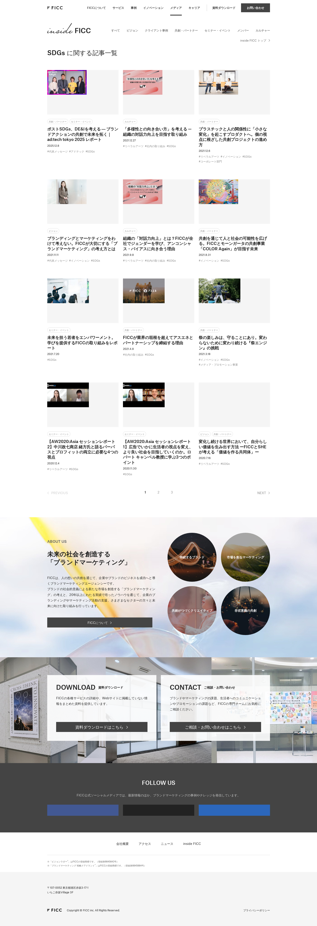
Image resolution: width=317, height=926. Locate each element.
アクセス (145, 844)
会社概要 (122, 844)
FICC (69, 30)
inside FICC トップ (253, 40)
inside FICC (192, 844)
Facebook (66, 810)
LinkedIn (218, 810)
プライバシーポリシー (256, 910)
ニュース (167, 844)
